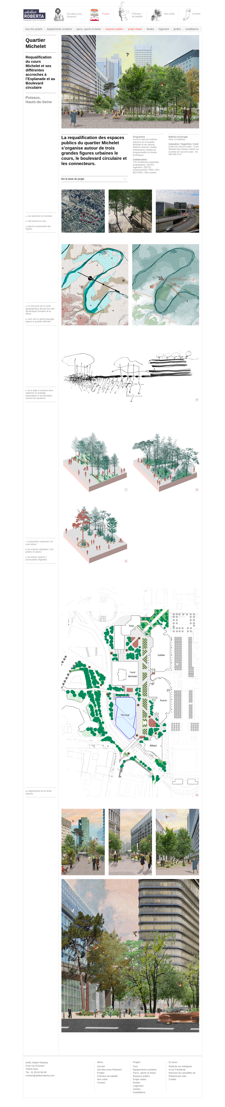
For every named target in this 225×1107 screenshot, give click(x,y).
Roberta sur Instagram (180, 1066)
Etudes (136, 1082)
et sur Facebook (177, 1069)
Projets (100, 1072)
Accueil (101, 1066)
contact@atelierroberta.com (40, 1075)
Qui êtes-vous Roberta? (109, 1069)
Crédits (172, 1079)
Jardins (137, 1089)
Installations (139, 1092)
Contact (101, 1082)
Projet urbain (139, 1079)
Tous (135, 1066)
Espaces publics (141, 1076)
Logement (138, 1085)
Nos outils (102, 1079)
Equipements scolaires (145, 1069)
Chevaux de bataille (107, 1076)
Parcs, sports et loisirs (144, 1072)
